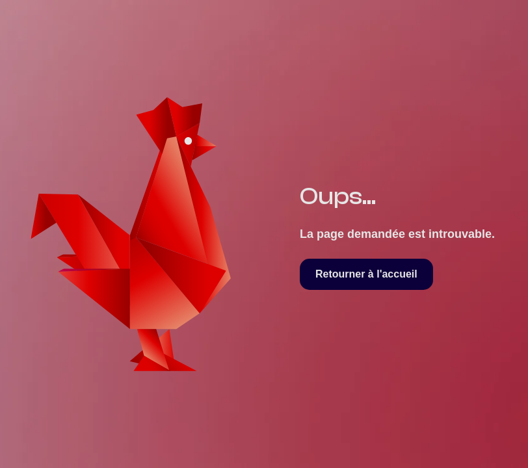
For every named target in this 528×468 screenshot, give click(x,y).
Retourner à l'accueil (366, 274)
